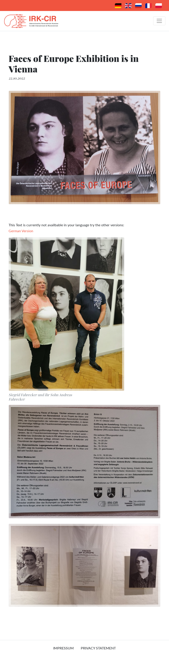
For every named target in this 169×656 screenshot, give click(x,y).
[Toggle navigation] (159, 20)
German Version (21, 231)
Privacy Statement (98, 648)
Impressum (63, 648)
